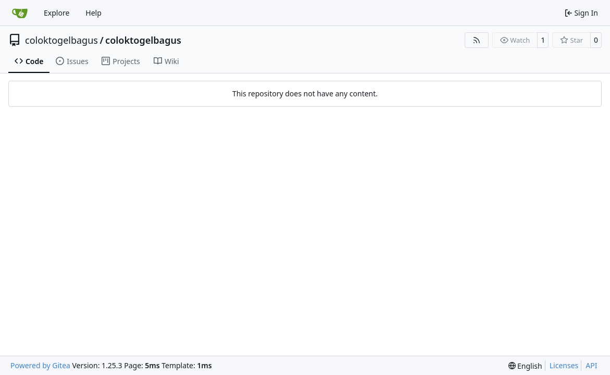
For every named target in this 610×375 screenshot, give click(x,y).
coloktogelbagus (61, 40)
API (591, 365)
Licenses (564, 365)
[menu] (525, 366)
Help (93, 13)
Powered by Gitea (40, 365)
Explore (56, 13)
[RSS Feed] (477, 40)
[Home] (19, 13)
